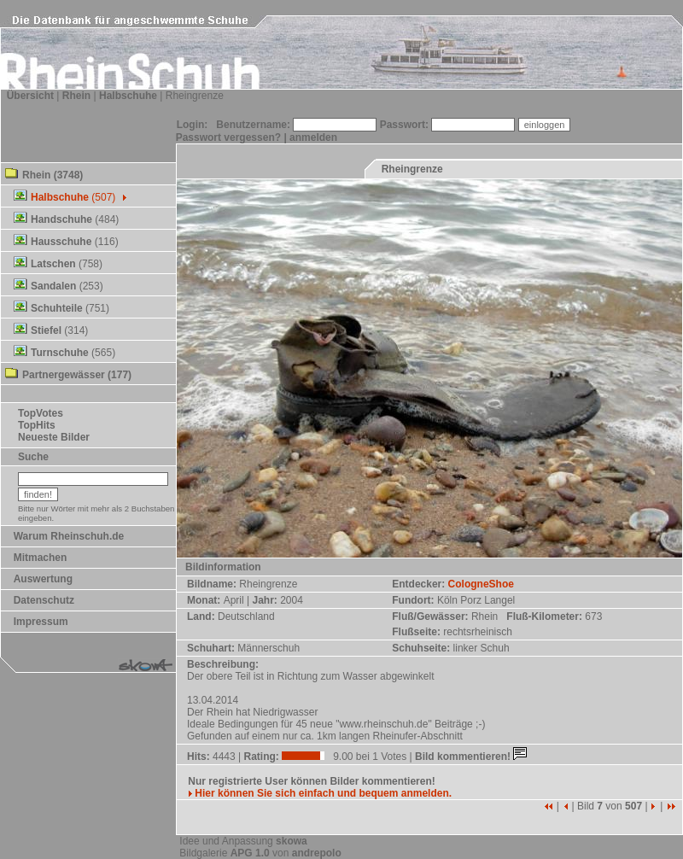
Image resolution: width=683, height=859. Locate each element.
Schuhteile (57, 308)
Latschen (53, 264)
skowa (291, 841)
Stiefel (46, 330)
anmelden (313, 137)
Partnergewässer (63, 375)
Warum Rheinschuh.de (69, 536)
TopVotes (40, 413)
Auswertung (43, 579)
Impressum (41, 622)
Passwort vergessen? (228, 137)
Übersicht (30, 96)
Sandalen (53, 286)
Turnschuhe (60, 353)
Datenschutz (44, 600)
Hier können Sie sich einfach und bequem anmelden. (320, 793)
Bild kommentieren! (472, 757)
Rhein (76, 96)
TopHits (36, 425)
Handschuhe (61, 219)
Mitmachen (40, 558)
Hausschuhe (61, 242)
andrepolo (317, 853)
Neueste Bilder (54, 437)
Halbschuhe (128, 96)
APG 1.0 (250, 853)
